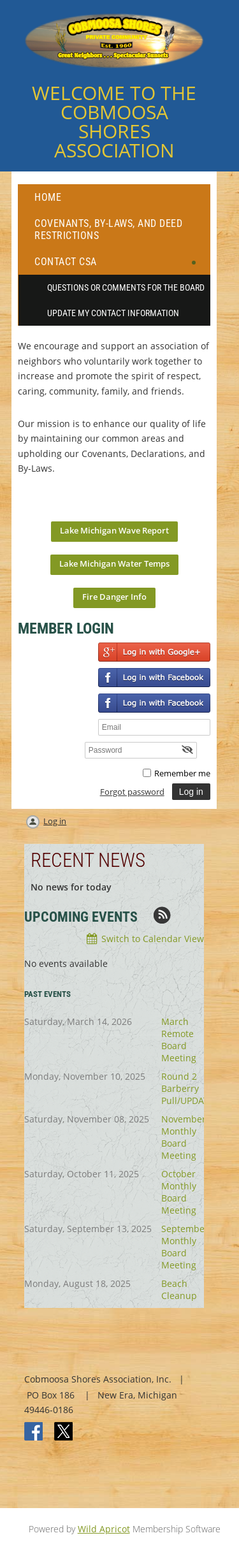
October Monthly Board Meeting (178, 1192)
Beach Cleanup (179, 1289)
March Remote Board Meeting (178, 1039)
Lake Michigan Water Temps (114, 563)
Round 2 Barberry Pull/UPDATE (187, 1088)
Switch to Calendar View (152, 939)
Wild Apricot (104, 1529)
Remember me (182, 773)
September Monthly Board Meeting (184, 1247)
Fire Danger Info (114, 596)
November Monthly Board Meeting (183, 1137)
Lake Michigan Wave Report (114, 530)
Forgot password (132, 791)
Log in (54, 821)
